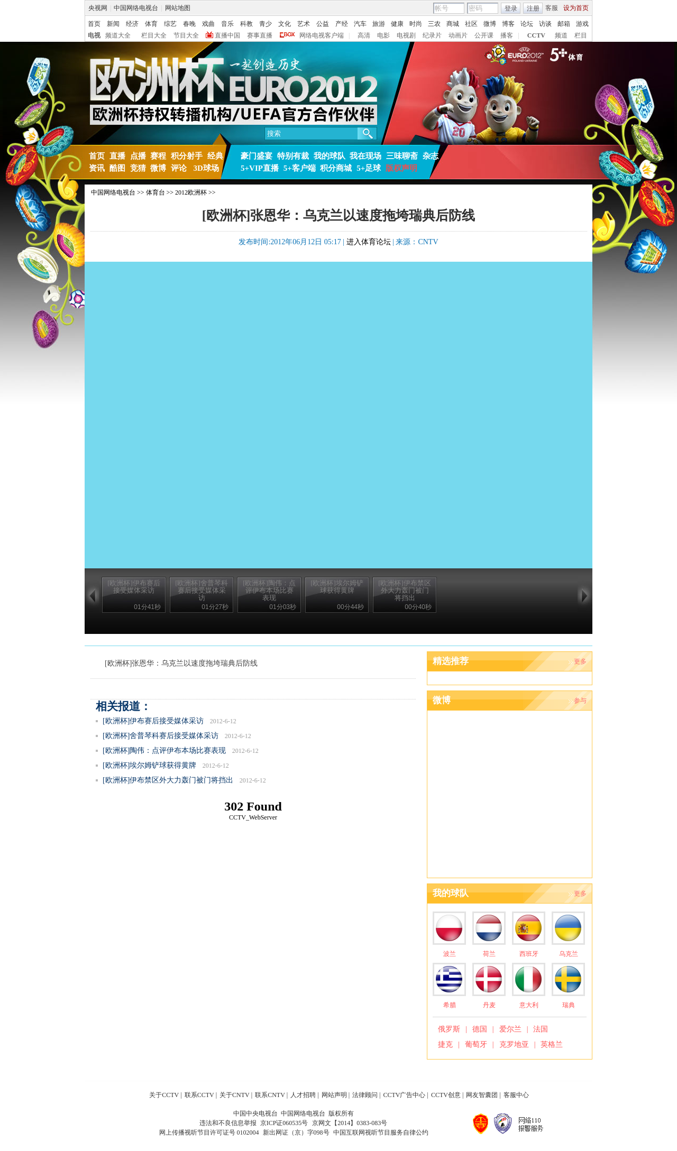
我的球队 (329, 156)
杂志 (430, 156)
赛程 (158, 156)
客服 (551, 8)
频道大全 (118, 35)
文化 (284, 23)
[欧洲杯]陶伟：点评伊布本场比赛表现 (164, 750)
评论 (179, 168)
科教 (246, 23)
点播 (138, 156)
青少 (265, 23)
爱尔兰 (510, 1029)
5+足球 (368, 168)
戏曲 (208, 23)
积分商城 (336, 168)
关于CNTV (234, 1095)
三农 (434, 23)
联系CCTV (199, 1095)
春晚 (189, 23)
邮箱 (563, 23)
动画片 (458, 35)
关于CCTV (164, 1095)
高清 (364, 35)
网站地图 (177, 8)
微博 (489, 23)
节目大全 (186, 35)
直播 (117, 156)
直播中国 (227, 35)
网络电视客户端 (321, 35)
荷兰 (489, 953)
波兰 (449, 953)
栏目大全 (154, 35)
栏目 (580, 35)
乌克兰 (568, 953)
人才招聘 (303, 1095)
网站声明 (334, 1095)
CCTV (536, 35)
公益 (322, 23)
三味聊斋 (402, 156)
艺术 (303, 23)
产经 (341, 23)
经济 (132, 23)
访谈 (545, 23)
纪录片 (432, 35)
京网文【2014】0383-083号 (349, 1123)
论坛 (526, 23)
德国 (479, 1029)
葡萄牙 (476, 1044)
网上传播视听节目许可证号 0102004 (209, 1132)
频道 (561, 35)
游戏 (582, 23)
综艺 (170, 23)
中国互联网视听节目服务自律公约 (380, 1132)
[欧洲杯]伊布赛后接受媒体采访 (153, 721)
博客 (508, 23)
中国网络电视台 (136, 8)
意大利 (528, 1005)
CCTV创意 (446, 1095)
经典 (215, 156)
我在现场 (365, 156)
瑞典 (568, 1005)
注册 (533, 8)
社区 (471, 23)
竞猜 (138, 168)
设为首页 (576, 8)
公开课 (483, 35)
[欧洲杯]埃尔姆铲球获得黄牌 (149, 765)
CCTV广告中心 (404, 1095)
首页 (94, 23)
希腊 (449, 1005)
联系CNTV (270, 1095)
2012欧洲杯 (191, 192)
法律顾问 (365, 1095)
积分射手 (187, 156)
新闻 (113, 23)
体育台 (155, 192)
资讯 (97, 168)
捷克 (445, 1044)
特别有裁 (293, 156)
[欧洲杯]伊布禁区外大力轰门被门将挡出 (168, 780)
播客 (506, 35)
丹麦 (489, 1005)
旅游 (378, 23)
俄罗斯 (449, 1029)
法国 (540, 1029)
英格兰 (552, 1044)
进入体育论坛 (368, 242)
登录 (511, 8)
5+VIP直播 (260, 168)
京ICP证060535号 (284, 1123)
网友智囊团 (482, 1095)
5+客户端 (299, 168)
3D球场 (205, 168)
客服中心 (516, 1095)
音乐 (227, 23)
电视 (94, 35)
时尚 (415, 23)
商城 (452, 23)
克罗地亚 (514, 1044)
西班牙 (528, 953)
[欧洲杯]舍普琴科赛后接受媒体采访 (160, 736)
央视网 (97, 8)
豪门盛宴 (256, 156)
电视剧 (406, 35)
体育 (151, 23)
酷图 (117, 168)
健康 (397, 23)
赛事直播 (259, 35)
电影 (383, 35)
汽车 (360, 23)
